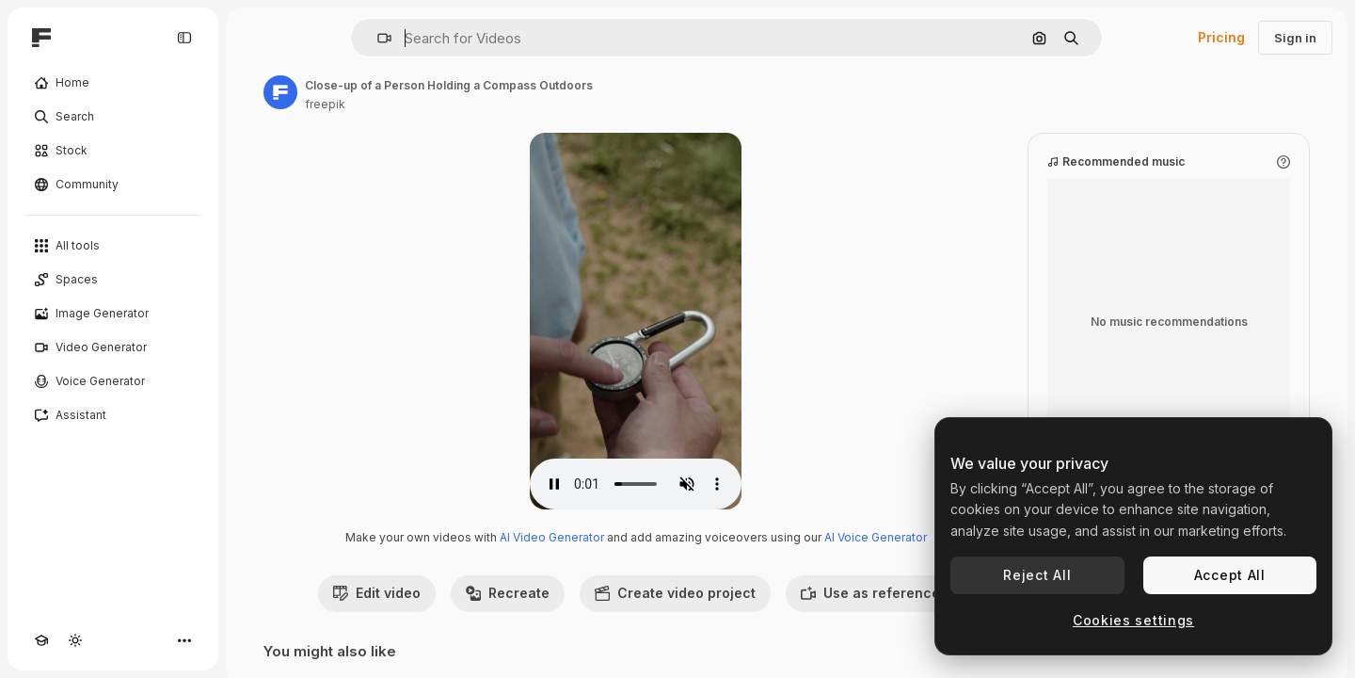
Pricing (1221, 37)
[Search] (112, 117)
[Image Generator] (112, 314)
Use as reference (870, 593)
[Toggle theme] (75, 640)
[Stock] (112, 151)
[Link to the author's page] (280, 92)
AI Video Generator (552, 537)
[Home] (112, 83)
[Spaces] (112, 280)
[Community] (112, 185)
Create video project (675, 593)
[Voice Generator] (112, 381)
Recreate (508, 593)
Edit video (377, 593)
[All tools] (112, 246)
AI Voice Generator (875, 537)
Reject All (1037, 575)
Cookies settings (1133, 620)
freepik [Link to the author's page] (325, 104)
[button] (377, 38)
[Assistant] (112, 415)
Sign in (1295, 37)
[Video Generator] (112, 347)
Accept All (1230, 575)
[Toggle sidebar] (184, 38)
